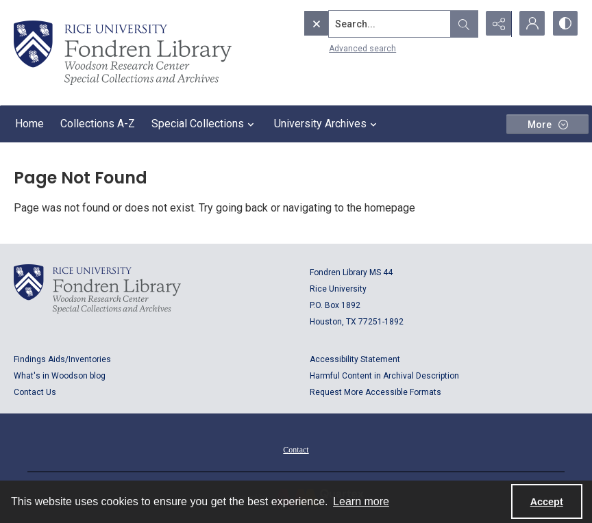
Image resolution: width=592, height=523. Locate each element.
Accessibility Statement (355, 359)
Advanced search (333, 48)
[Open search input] (462, 24)
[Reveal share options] (496, 24)
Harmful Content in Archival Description (384, 376)
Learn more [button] (361, 501)
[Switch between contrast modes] (565, 24)
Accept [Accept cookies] (546, 501)
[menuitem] (295, 449)
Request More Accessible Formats (375, 392)
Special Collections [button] (204, 124)
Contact (295, 450)
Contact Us (35, 392)
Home (29, 123)
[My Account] (530, 24)
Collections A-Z (97, 123)
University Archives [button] (327, 124)
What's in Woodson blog (60, 376)
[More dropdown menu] (547, 124)
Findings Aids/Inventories (62, 359)
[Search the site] (361, 24)
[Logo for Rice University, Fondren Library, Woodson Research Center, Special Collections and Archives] (97, 289)
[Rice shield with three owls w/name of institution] (123, 53)
